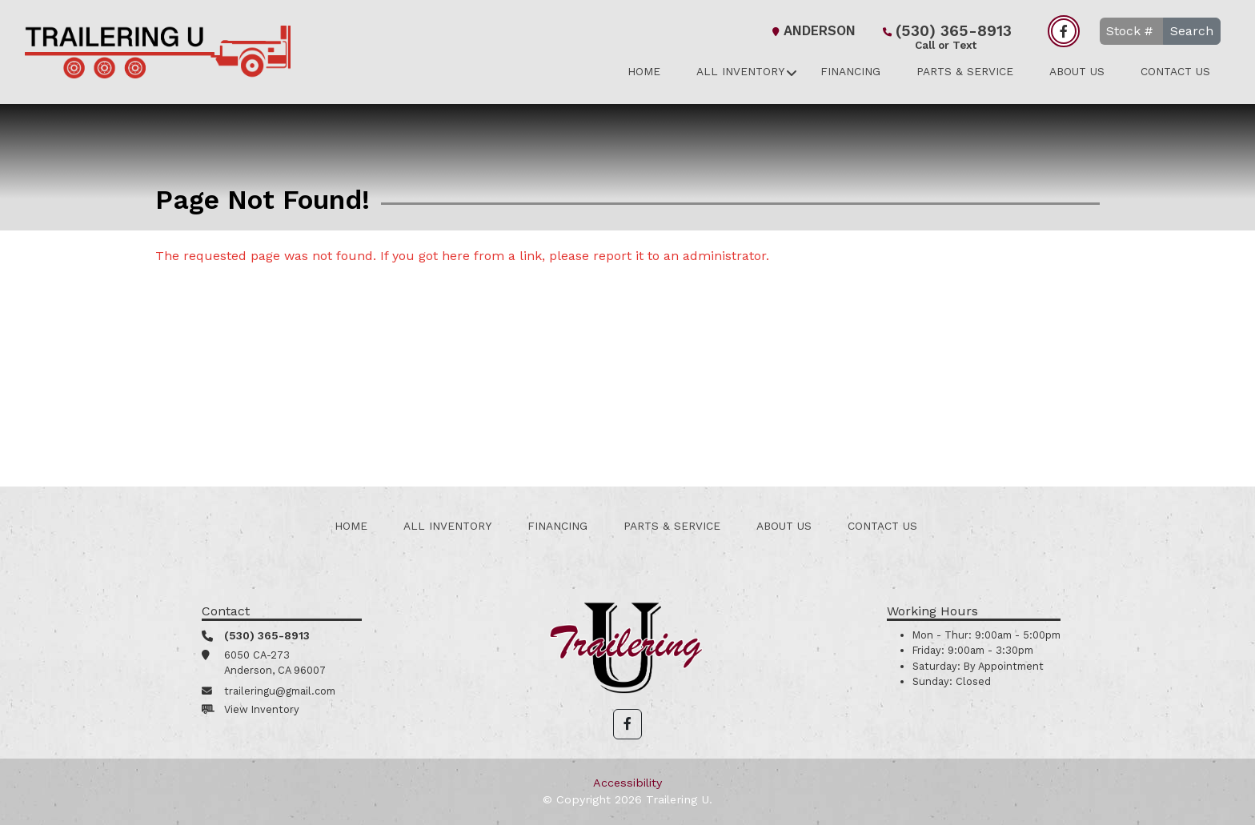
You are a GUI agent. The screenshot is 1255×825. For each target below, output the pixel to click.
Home (644, 71)
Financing (850, 71)
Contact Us (1175, 71)
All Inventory (740, 71)
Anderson (812, 30)
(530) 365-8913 (946, 32)
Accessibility (627, 782)
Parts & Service (964, 71)
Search (1191, 30)
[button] (627, 724)
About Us (1077, 71)
